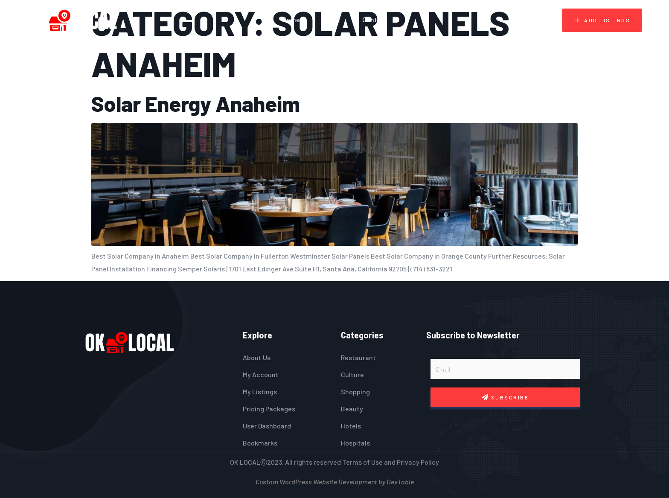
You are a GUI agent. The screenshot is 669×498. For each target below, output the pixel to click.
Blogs (331, 19)
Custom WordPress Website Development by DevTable (335, 481)
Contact (375, 19)
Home (291, 19)
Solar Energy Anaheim (195, 103)
